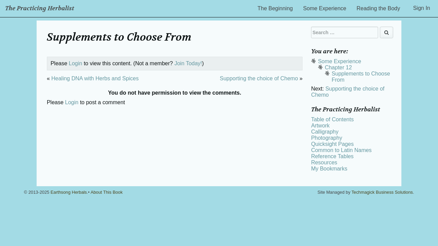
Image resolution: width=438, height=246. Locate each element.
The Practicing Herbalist (39, 8)
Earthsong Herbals (69, 192)
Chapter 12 (338, 67)
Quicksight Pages (332, 144)
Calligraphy (324, 132)
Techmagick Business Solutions (382, 192)
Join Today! (188, 63)
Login (75, 63)
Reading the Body (378, 8)
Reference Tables (332, 156)
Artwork (320, 125)
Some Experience (324, 8)
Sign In (421, 8)
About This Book (107, 192)
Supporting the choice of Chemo (259, 78)
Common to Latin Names (341, 150)
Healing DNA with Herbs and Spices (95, 78)
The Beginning (275, 8)
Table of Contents (332, 119)
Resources (324, 162)
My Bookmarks (329, 169)
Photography (326, 138)
